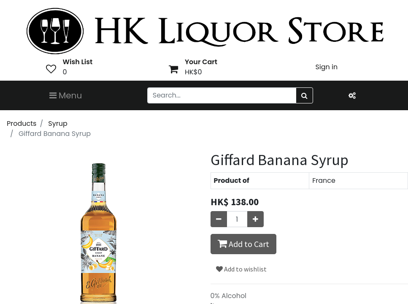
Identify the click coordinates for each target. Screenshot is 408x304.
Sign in (326, 67)
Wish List (78, 62)
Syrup (57, 123)
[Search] (304, 95)
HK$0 (193, 72)
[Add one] (255, 219)
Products (21, 123)
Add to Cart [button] (243, 243)
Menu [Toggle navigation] (65, 95)
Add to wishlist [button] (241, 269)
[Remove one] (219, 219)
